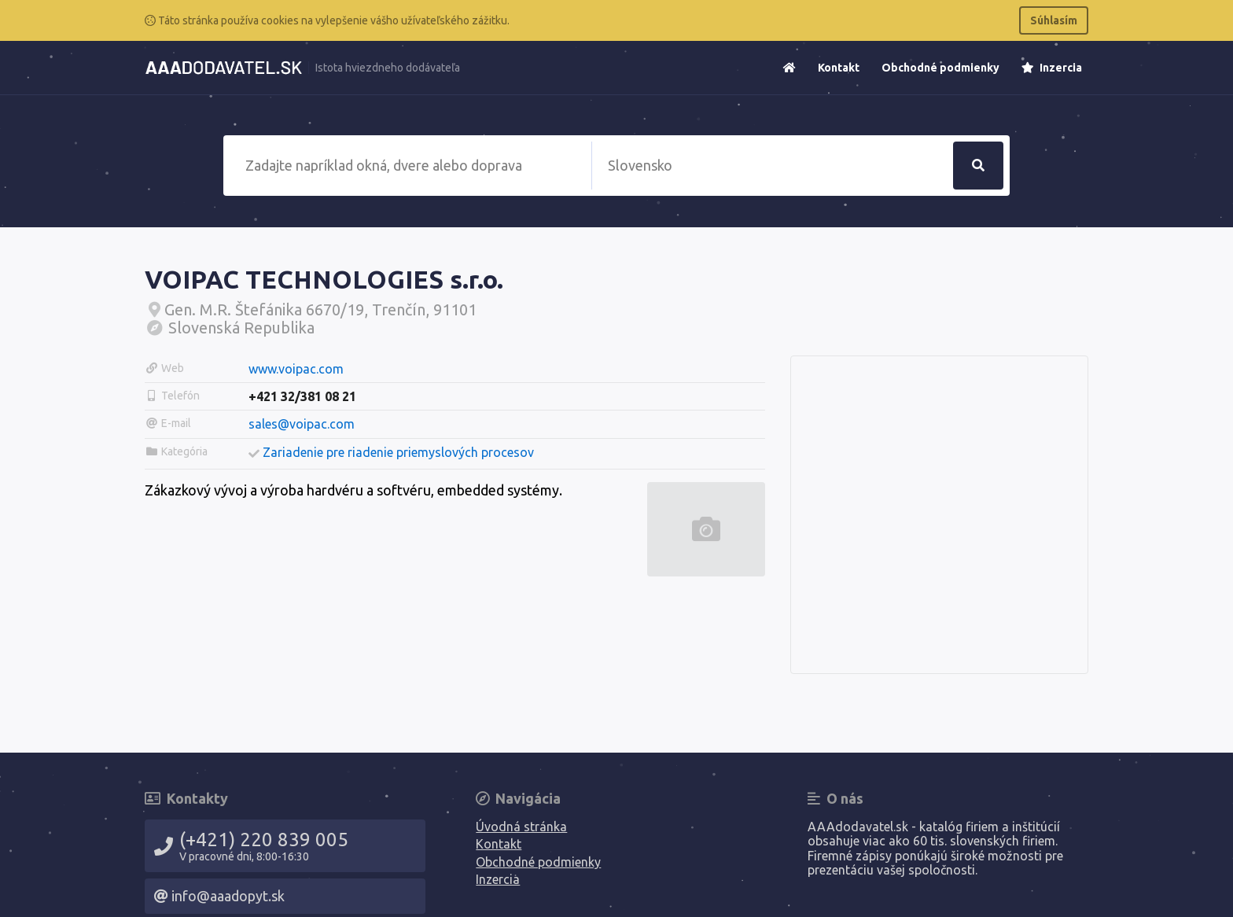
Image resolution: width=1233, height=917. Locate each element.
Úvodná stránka (521, 826)
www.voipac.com (296, 369)
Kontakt (838, 67)
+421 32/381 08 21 (302, 396)
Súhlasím (1053, 20)
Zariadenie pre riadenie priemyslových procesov (398, 452)
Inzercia (1051, 67)
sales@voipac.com (301, 424)
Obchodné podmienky (940, 67)
